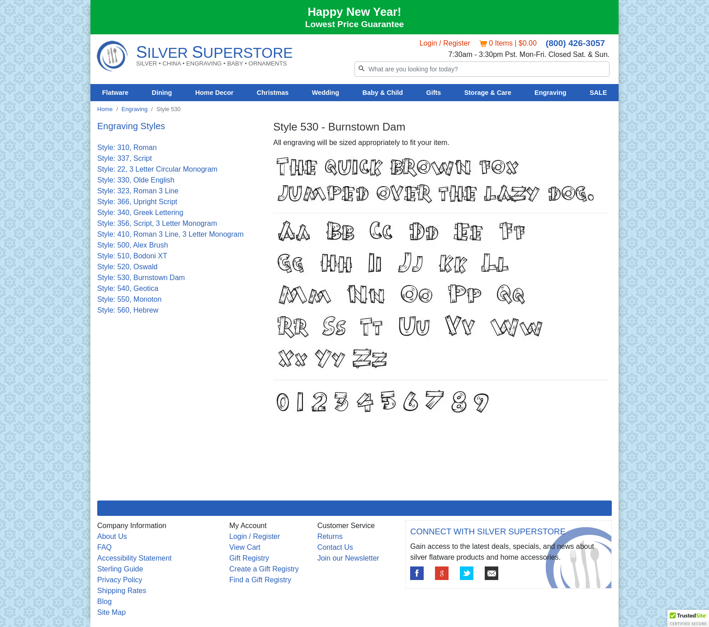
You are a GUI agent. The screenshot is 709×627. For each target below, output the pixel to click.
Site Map (111, 612)
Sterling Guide (120, 569)
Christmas (272, 92)
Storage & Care (487, 92)
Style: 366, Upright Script (137, 202)
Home (105, 109)
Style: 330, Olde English (136, 180)
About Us (112, 536)
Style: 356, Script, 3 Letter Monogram (157, 223)
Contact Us (335, 547)
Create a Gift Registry (264, 569)
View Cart (244, 547)
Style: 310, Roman (127, 147)
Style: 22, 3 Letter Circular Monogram (157, 169)
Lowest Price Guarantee (354, 24)
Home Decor (214, 92)
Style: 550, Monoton (129, 299)
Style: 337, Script (124, 158)
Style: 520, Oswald (127, 267)
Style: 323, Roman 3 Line (138, 191)
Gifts (433, 92)
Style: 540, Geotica (127, 288)
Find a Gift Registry (260, 580)
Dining (162, 92)
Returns (330, 536)
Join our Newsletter (348, 558)
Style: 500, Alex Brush (132, 245)
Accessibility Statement (134, 558)
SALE (598, 92)
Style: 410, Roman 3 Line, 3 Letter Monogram (170, 234)
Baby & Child (383, 92)
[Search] (482, 69)
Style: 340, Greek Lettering (140, 212)
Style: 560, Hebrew (127, 310)
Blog (104, 601)
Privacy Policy (119, 580)
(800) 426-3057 (575, 43)
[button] (688, 618)
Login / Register (445, 43)
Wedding (326, 92)
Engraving (550, 92)
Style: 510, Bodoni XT (132, 256)
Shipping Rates (122, 590)
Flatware (115, 92)
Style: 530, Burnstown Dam (141, 277)
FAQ (104, 547)
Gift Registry (249, 558)
